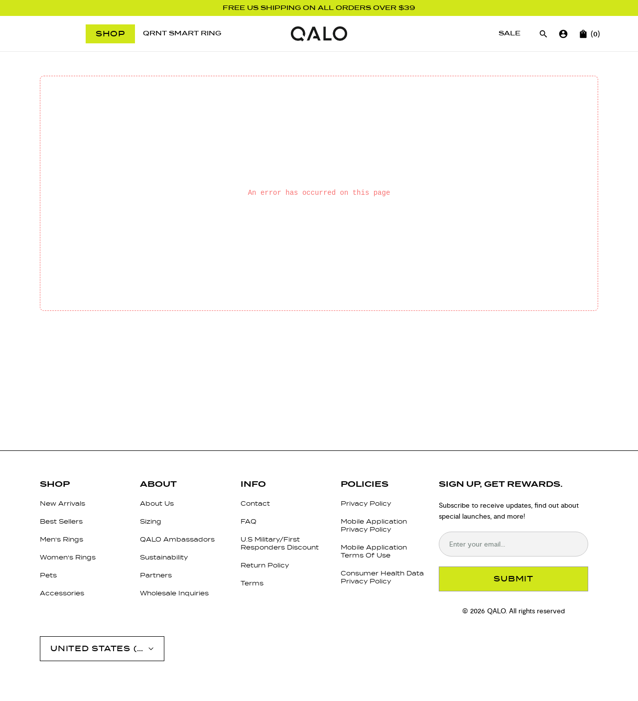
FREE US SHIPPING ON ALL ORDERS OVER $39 (319, 7)
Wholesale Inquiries (174, 593)
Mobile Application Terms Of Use (374, 551)
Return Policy (265, 565)
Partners (156, 575)
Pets (48, 575)
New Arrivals (62, 503)
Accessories (62, 593)
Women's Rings (68, 557)
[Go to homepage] (319, 33)
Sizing (150, 521)
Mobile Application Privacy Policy (374, 525)
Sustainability (164, 557)
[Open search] (543, 34)
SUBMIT (513, 578)
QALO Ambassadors (177, 539)
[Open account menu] (102, 648)
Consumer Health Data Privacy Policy (382, 577)
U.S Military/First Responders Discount (280, 543)
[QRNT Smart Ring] (182, 33)
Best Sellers (61, 521)
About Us (157, 503)
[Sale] (509, 33)
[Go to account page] (563, 34)
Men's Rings (61, 539)
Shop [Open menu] (110, 33)
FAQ (248, 521)
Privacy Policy (366, 503)
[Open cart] (583, 34)
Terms (252, 583)
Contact (255, 503)
